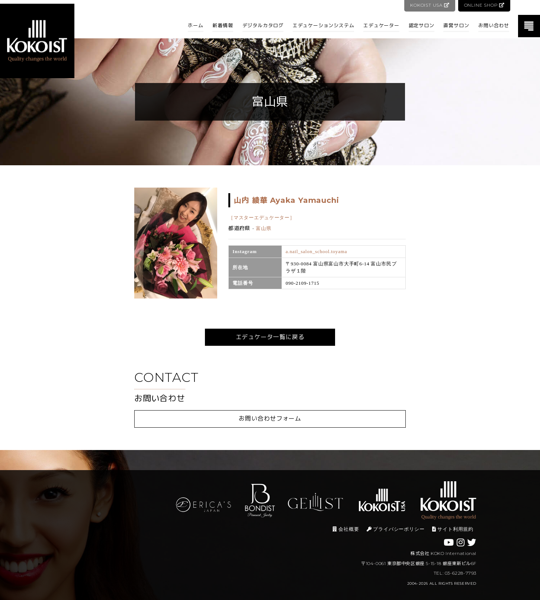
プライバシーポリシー (396, 529)
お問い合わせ (493, 25)
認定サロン (421, 25)
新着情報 (222, 25)
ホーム (195, 25)
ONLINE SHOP (484, 5)
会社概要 (345, 529)
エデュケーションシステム (323, 25)
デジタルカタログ (262, 25)
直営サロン (456, 25)
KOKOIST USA (429, 5)
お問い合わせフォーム (270, 418)
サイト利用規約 (452, 529)
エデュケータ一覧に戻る (270, 337)
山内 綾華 (286, 200)
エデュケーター (381, 25)
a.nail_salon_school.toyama (316, 251)
